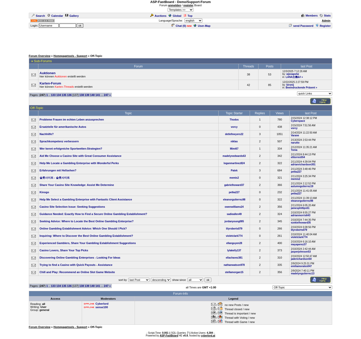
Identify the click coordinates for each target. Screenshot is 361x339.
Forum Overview (39, 55)
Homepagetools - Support (70, 55)
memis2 (234, 177)
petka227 (296, 171)
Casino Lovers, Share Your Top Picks (64, 250)
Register (323, 25)
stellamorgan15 (234, 272)
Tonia (294, 150)
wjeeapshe (292, 74)
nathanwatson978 (234, 265)
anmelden (174, 5)
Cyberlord (102, 303)
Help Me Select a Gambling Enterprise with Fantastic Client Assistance (86, 199)
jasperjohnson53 (301, 251)
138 (81, 94)
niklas (234, 141)
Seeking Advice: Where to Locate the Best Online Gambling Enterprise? (87, 221)
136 (69, 94)
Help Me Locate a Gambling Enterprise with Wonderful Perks (79, 163)
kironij (290, 84)
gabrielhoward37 (234, 185)
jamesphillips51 (300, 208)
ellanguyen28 (234, 243)
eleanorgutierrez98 (234, 199)
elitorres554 (298, 157)
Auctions (158, 15)
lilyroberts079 (234, 228)
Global (174, 15)
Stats (325, 15)
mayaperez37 (299, 244)
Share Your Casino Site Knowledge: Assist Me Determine (77, 184)
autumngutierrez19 (302, 186)
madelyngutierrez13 (302, 273)
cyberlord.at (208, 335)
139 (87, 94)
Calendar (55, 15)
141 (98, 94)
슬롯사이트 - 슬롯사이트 (55, 177)
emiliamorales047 (301, 266)
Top (187, 15)
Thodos (234, 119)
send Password (301, 25)
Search (38, 15)
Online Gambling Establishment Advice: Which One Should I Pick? (83, 228)
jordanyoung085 (234, 221)
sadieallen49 (234, 214)
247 (106, 94)
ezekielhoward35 (301, 222)
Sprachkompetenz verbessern (59, 141)
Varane (295, 135)
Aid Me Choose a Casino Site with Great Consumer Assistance (81, 155)
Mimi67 (234, 148)
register (188, 5)
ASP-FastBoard (169, 335)
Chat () (178, 25)
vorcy (234, 127)
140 (92, 94)
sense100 (102, 307)
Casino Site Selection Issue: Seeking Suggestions (72, 206)
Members (309, 15)
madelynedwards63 (234, 156)
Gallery (72, 15)
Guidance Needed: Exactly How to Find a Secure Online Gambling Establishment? (93, 213)
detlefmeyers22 (234, 134)
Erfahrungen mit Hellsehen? (58, 170)
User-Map (202, 25)
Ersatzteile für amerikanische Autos (63, 126)
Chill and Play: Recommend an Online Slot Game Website (77, 272)
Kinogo (44, 192)
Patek (234, 170)
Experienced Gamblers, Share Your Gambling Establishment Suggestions (88, 243)
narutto (295, 142)
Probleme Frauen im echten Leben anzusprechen (72, 119)
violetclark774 (234, 236)
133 (53, 94)
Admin (326, 20)
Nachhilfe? (47, 134)
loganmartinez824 (234, 163)
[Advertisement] (180, 40)
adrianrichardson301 (303, 164)
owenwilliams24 (234, 206)
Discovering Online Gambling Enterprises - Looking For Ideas (80, 257)
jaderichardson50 (301, 259)
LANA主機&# (293, 77)
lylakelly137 (234, 250)
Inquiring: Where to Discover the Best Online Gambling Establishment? (86, 235)
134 (58, 94)
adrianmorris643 (300, 215)
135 (64, 94)
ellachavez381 (234, 257)
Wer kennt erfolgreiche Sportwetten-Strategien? (71, 148)
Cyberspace (298, 121)
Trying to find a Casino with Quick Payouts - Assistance (76, 264)
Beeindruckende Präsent (300, 87)
